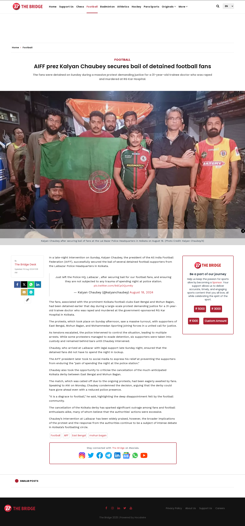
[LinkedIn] (37, 284)
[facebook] (17, 284)
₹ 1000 (193, 321)
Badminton (107, 6)
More (183, 6)
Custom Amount (216, 321)
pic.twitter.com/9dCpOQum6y (113, 285)
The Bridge (118, 448)
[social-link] (27, 299)
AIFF (66, 435)
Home (52, 6)
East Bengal (79, 435)
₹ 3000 (216, 309)
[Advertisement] (122, 32)
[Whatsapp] (31, 284)
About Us (190, 508)
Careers (220, 508)
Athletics (123, 6)
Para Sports (151, 6)
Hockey (136, 6)
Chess (80, 6)
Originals (169, 6)
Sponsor (217, 282)
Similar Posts (29, 481)
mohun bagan (98, 435)
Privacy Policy (174, 508)
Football (92, 6)
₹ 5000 (200, 309)
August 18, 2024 (141, 292)
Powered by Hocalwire (133, 517)
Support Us (66, 6)
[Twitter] (24, 284)
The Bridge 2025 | (109, 517)
